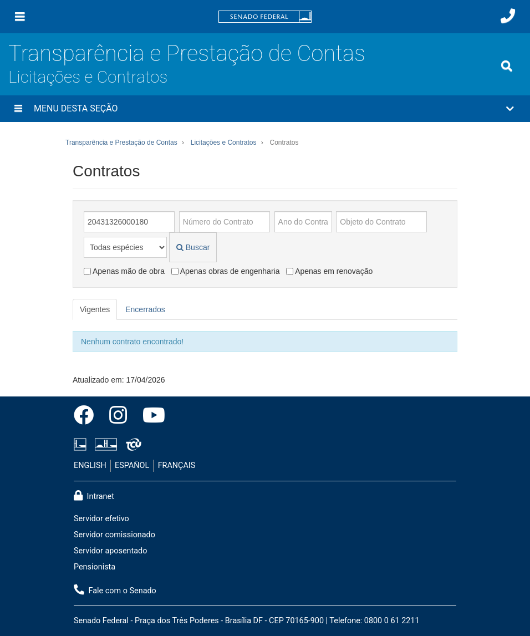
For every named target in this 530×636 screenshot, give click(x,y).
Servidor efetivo (101, 518)
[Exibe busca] (507, 66)
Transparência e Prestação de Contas (186, 53)
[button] (265, 108)
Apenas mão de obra (124, 271)
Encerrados (145, 309)
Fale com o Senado (115, 590)
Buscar (193, 247)
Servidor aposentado (110, 551)
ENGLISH (90, 465)
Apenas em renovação (329, 271)
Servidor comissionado (114, 535)
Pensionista (94, 567)
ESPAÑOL (132, 465)
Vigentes (95, 309)
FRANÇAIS (177, 465)
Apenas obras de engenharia (225, 271)
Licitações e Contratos (87, 77)
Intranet (94, 495)
